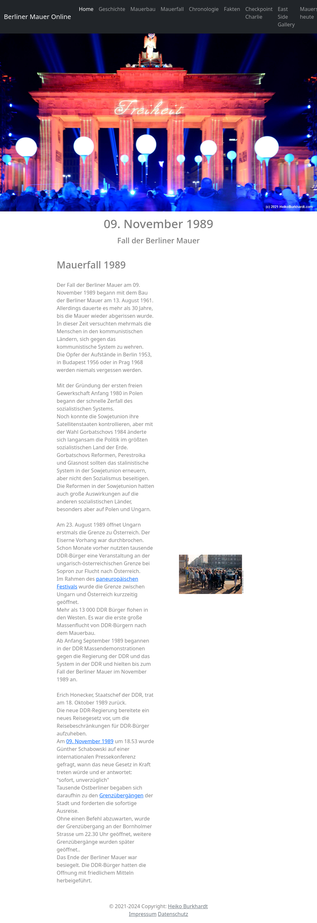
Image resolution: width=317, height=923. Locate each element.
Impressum (143, 914)
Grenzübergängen (121, 795)
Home (86, 9)
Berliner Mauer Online (37, 16)
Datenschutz (173, 914)
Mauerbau (142, 9)
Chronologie (204, 9)
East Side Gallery (286, 16)
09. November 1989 (90, 741)
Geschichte (112, 9)
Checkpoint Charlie (259, 12)
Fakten (232, 9)
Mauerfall (172, 9)
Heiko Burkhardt (188, 906)
